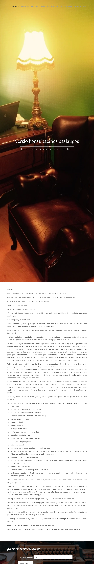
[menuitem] (77, 6)
